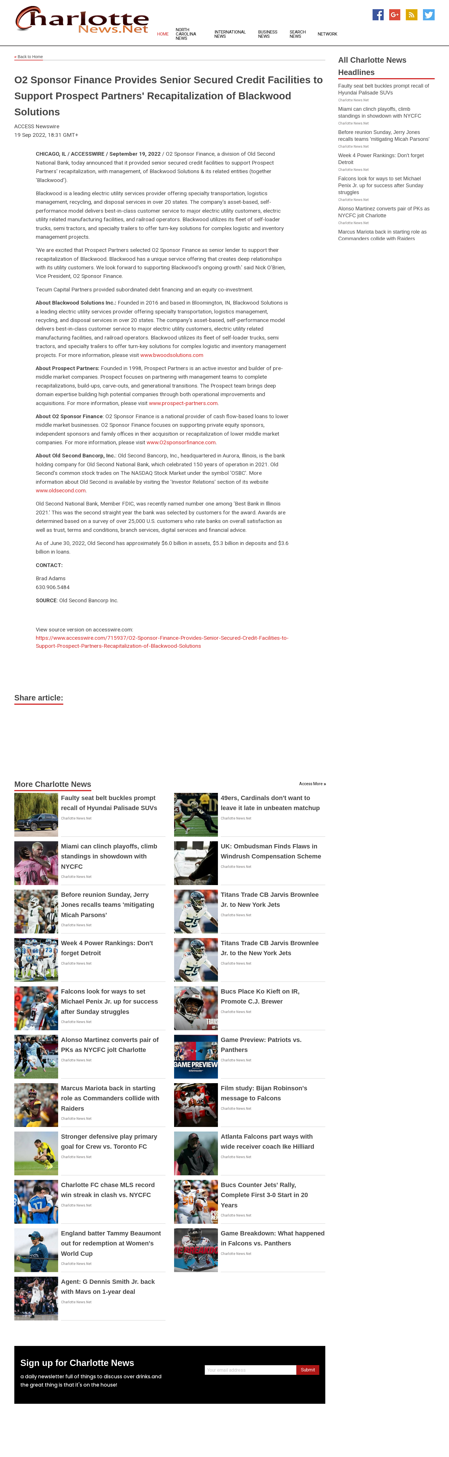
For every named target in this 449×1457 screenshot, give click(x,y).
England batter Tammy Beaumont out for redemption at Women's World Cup (111, 1243)
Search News (298, 34)
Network (327, 34)
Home (163, 34)
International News (230, 34)
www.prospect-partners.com (183, 403)
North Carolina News (186, 34)
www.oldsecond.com (61, 490)
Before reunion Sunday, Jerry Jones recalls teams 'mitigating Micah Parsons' (107, 904)
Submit (308, 1370)
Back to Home (28, 57)
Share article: (38, 698)
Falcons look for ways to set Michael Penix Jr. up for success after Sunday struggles (109, 1001)
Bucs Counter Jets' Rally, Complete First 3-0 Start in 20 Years (264, 1195)
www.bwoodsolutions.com (171, 355)
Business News (267, 34)
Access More (311, 783)
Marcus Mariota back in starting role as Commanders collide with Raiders (110, 1098)
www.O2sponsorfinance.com (181, 442)
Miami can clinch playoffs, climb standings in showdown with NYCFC (109, 856)
